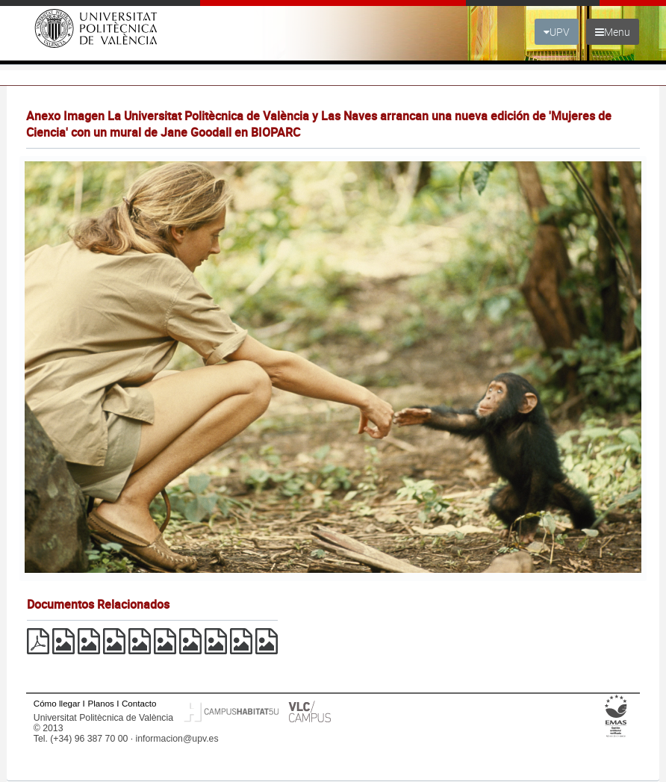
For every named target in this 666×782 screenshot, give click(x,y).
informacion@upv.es (177, 738)
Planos (100, 703)
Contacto (139, 703)
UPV (557, 32)
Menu (612, 32)
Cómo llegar (57, 703)
